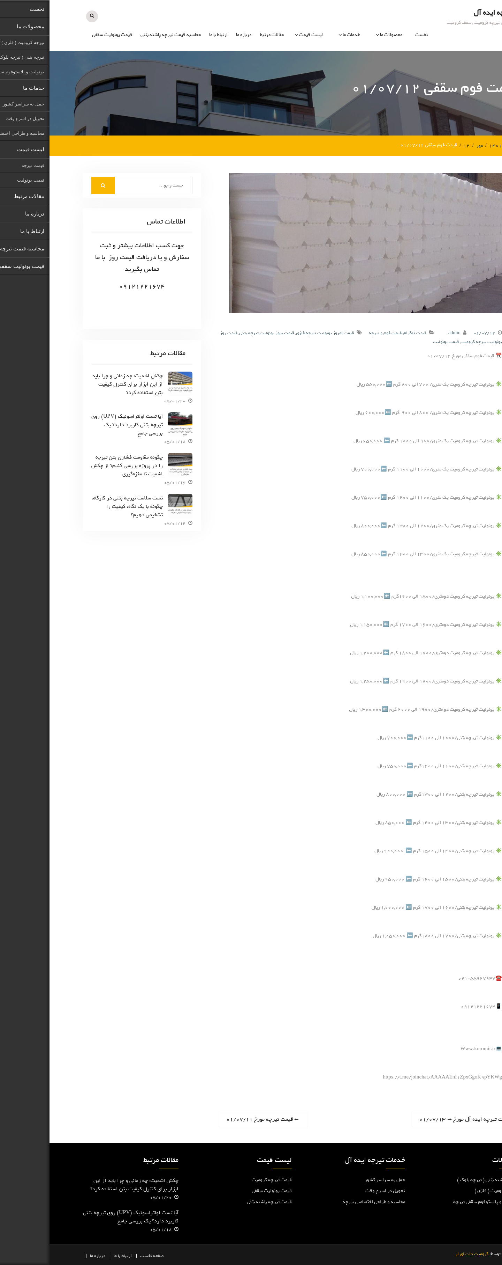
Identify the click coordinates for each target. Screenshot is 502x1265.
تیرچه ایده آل (444, 13)
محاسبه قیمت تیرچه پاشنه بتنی (121, 35)
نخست (372, 35)
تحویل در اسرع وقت (336, 1191)
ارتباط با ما (169, 35)
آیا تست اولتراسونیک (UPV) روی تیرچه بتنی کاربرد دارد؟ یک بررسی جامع (77, 424)
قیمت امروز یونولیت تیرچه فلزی (275, 332)
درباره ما (194, 35)
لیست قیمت (261, 35)
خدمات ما (302, 35)
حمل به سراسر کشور (335, 1180)
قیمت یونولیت (396, 341)
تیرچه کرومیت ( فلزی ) (447, 1191)
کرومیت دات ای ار (422, 1254)
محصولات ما (341, 35)
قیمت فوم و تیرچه (335, 332)
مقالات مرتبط (222, 35)
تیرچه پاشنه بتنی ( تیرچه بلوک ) (438, 1180)
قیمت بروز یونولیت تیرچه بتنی (217, 332)
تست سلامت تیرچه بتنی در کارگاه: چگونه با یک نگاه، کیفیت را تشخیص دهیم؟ (77, 506)
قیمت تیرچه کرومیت (222, 1180)
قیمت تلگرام (365, 332)
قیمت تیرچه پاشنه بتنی (219, 1202)
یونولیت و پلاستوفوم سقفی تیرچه (436, 1202)
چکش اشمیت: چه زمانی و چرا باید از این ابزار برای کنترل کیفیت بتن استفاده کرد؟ (78, 383)
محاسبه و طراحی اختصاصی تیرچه (324, 1202)
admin (405, 332)
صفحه (109, 1256)
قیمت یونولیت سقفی (63, 35)
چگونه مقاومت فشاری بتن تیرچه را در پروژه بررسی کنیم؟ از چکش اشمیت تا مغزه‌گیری (77, 465)
